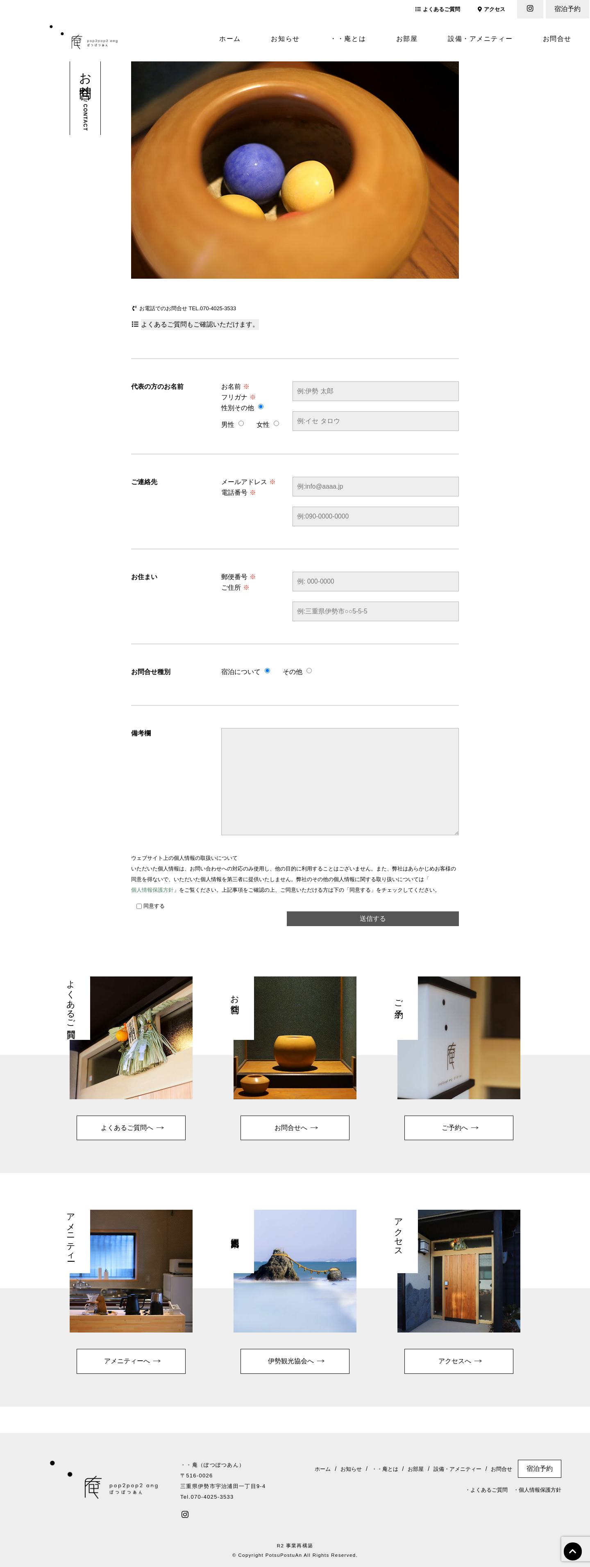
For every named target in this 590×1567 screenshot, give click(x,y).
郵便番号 (238, 576)
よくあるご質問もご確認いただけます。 (200, 324)
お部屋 (407, 38)
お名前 (235, 386)
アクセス (491, 9)
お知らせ (285, 38)
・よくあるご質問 (486, 1490)
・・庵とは (348, 38)
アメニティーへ (127, 1361)
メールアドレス (248, 481)
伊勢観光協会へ (291, 1361)
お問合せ (557, 38)
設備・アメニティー (480, 38)
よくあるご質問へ (127, 1128)
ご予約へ (455, 1128)
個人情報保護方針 (152, 890)
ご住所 (235, 587)
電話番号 (238, 492)
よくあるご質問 (437, 9)
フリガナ (238, 397)
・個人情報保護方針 (537, 1490)
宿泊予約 (567, 8)
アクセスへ (455, 1361)
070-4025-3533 (218, 308)
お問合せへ (291, 1128)
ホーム (230, 38)
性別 (227, 407)
